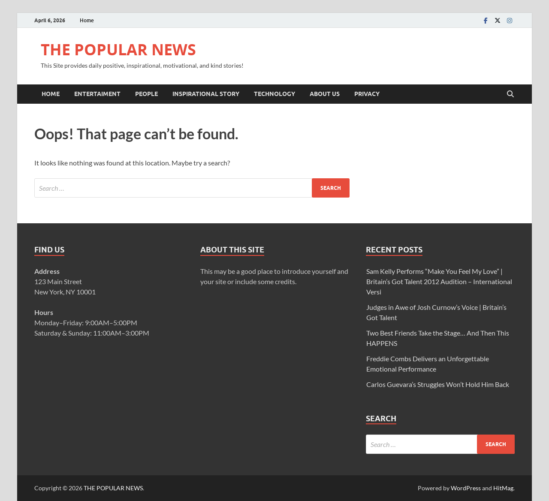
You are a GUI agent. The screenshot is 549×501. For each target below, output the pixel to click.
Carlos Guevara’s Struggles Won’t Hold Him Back (437, 384)
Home (87, 20)
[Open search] (510, 94)
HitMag (503, 488)
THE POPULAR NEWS (118, 49)
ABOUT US (325, 93)
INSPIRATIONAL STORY (205, 93)
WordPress (466, 488)
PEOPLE (146, 93)
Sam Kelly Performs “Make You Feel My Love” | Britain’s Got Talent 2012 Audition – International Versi (439, 281)
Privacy (367, 93)
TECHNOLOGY (274, 93)
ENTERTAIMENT (97, 93)
